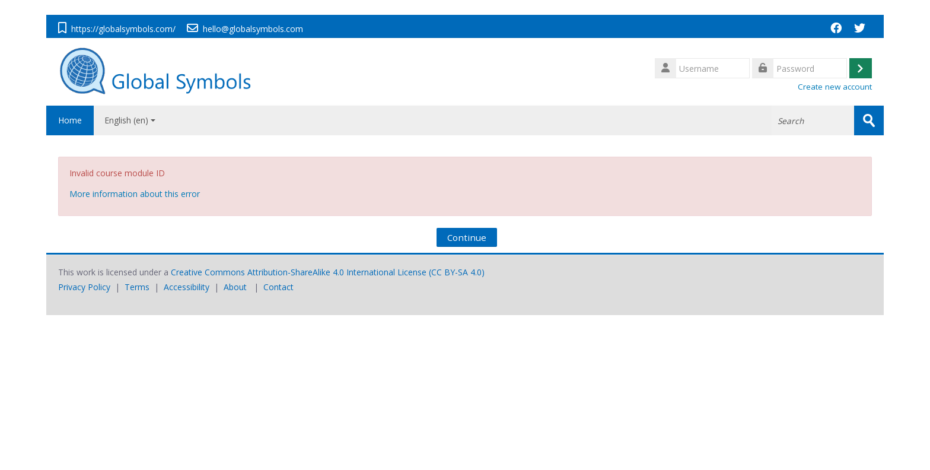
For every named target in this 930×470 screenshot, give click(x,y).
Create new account (835, 86)
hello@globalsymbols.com (253, 28)
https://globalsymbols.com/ (123, 28)
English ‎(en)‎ (129, 120)
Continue (466, 237)
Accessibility (186, 286)
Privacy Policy (84, 286)
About (235, 286)
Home (70, 120)
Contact (278, 286)
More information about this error (134, 193)
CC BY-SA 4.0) (458, 272)
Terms (137, 286)
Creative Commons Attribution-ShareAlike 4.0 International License (298, 272)
